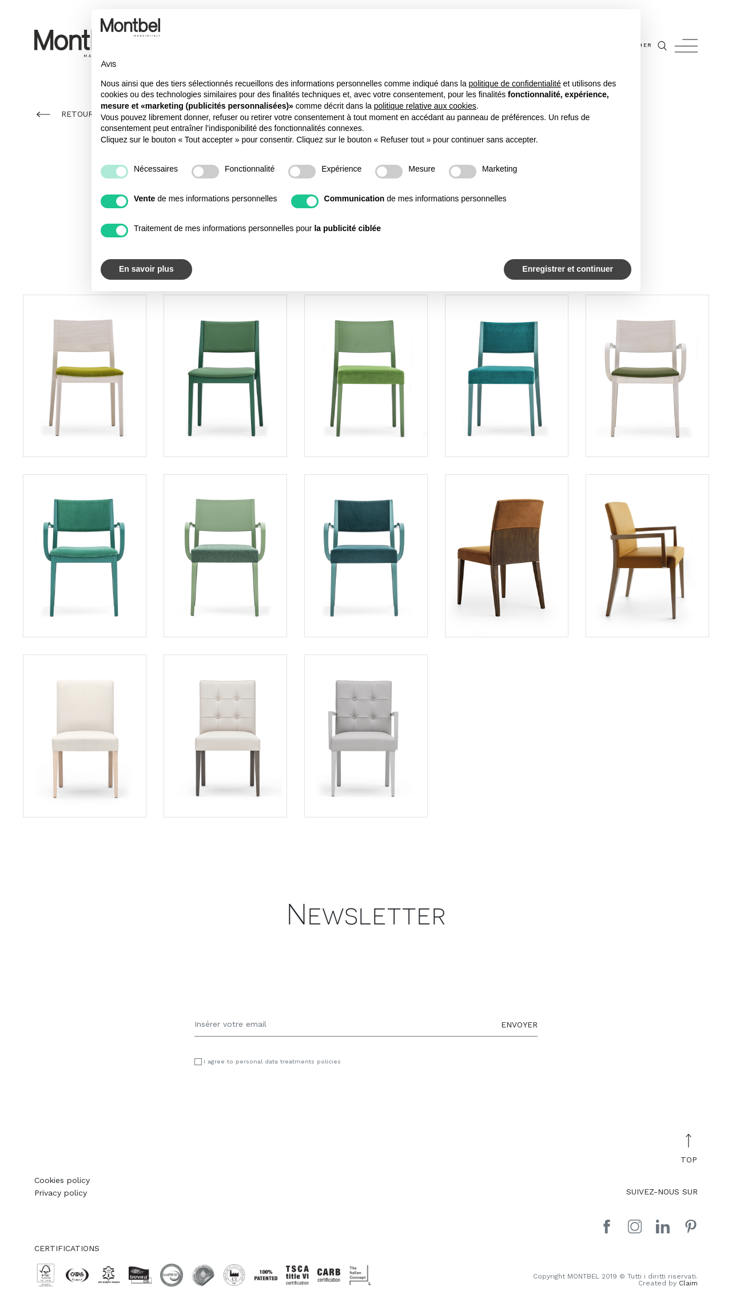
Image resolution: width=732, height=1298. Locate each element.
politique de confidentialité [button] (515, 83)
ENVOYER (519, 1024)
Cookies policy (62, 1180)
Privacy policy (60, 1192)
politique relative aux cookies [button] (425, 105)
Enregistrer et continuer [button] (567, 268)
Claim (688, 1283)
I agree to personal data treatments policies (272, 1062)
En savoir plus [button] (146, 268)
